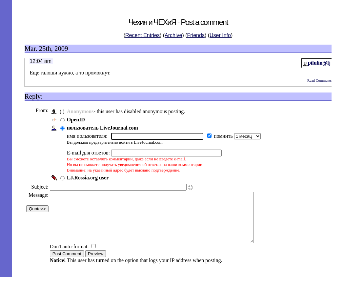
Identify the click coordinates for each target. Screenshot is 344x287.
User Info (220, 35)
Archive (173, 35)
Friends (196, 35)
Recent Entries (142, 35)
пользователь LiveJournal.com (104, 128)
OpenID (78, 119)
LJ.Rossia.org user (90, 177)
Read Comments (319, 80)
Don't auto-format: (71, 256)
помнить (225, 136)
